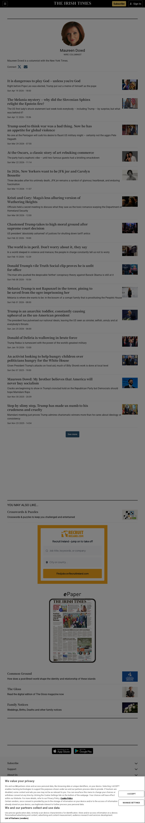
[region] (72, 799)
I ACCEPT (131, 794)
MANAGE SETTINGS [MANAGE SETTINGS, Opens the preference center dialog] (131, 802)
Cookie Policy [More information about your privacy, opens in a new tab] (67, 798)
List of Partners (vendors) (17, 818)
